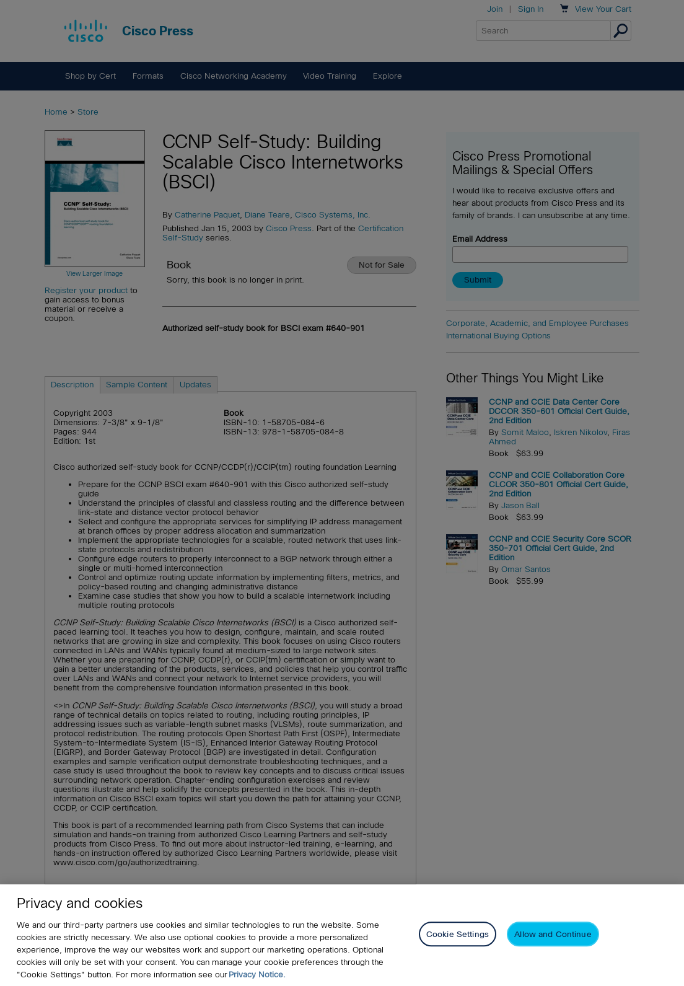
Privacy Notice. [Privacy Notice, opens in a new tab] (257, 974)
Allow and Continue (552, 934)
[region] (342, 935)
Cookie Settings (457, 934)
